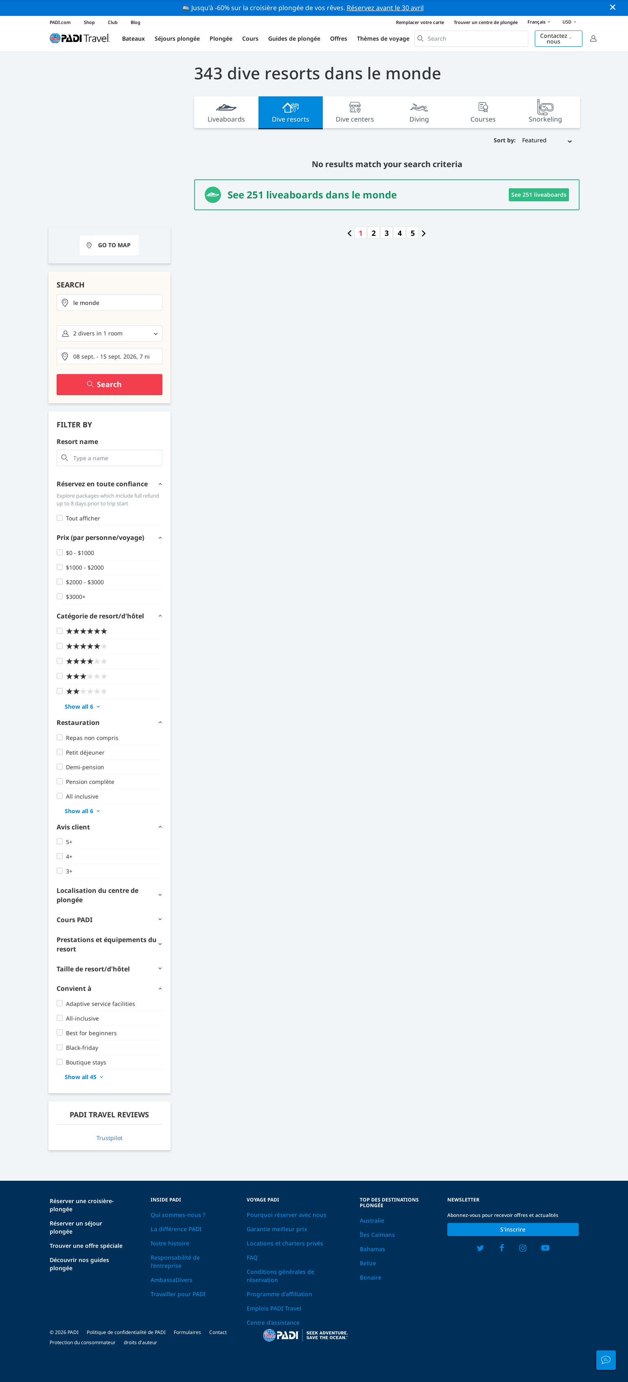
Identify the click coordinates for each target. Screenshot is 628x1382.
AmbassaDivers (172, 1280)
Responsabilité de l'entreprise (175, 1261)
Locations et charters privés (285, 1243)
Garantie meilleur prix (277, 1229)
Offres (338, 38)
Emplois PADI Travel (274, 1308)
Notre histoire (170, 1243)
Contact (218, 1332)
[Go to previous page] (350, 233)
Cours (250, 38)
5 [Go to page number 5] (413, 233)
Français (540, 22)
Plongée (221, 38)
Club (113, 22)
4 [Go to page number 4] (400, 233)
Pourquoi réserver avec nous (286, 1215)
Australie (372, 1220)
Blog (135, 22)
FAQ (252, 1257)
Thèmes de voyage (383, 38)
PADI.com (60, 22)
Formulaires (187, 1332)
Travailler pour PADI (178, 1294)
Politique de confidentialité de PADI (126, 1332)
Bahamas (372, 1249)
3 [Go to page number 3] (387, 233)
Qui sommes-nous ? (178, 1215)
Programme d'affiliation (279, 1294)
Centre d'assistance (273, 1322)
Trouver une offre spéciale (86, 1245)
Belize (368, 1263)
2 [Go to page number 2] (374, 233)
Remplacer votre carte (420, 22)
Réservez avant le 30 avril (385, 7)
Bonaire (370, 1277)
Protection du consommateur (83, 1342)
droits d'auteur (140, 1342)
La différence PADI (176, 1229)
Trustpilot (109, 1138)
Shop (89, 22)
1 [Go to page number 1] (361, 233)
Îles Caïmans (377, 1234)
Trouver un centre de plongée (486, 22)
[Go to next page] (424, 233)
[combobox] (471, 38)
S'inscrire (512, 1229)
